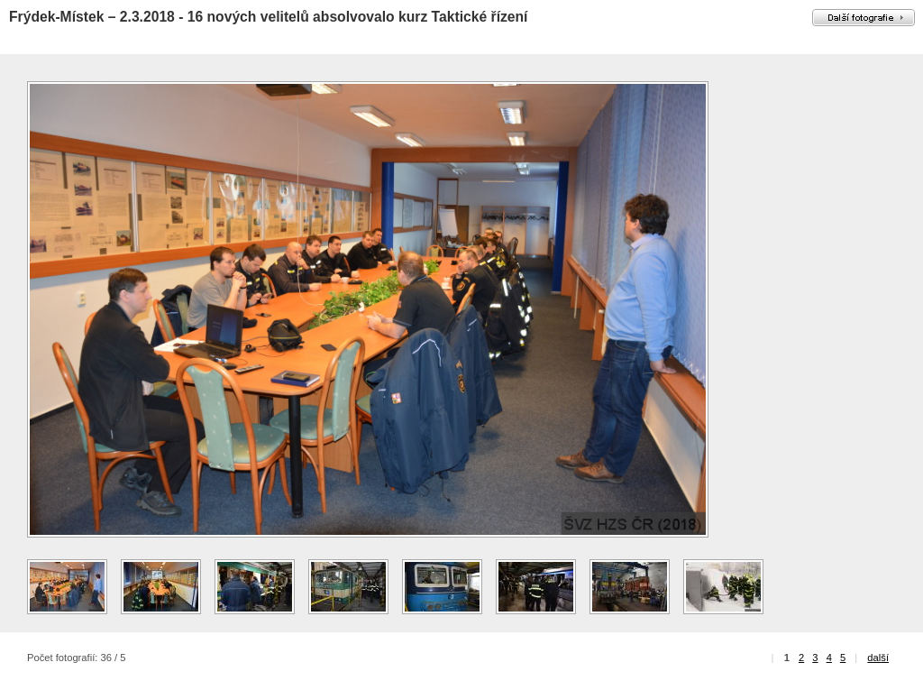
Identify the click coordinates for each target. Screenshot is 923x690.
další (878, 657)
